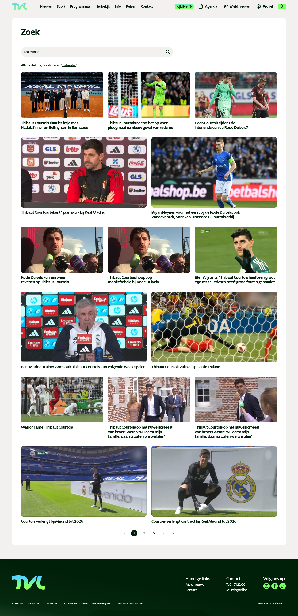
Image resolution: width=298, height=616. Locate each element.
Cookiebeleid (52, 603)
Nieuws (46, 6)
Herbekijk (103, 6)
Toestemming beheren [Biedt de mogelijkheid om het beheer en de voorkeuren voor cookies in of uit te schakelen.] (103, 603)
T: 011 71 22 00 (235, 584)
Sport (61, 6)
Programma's (80, 6)
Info (118, 6)
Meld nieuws (195, 584)
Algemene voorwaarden (76, 603)
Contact (147, 6)
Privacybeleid (34, 603)
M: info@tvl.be (236, 590)
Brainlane (277, 603)
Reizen (131, 6)
